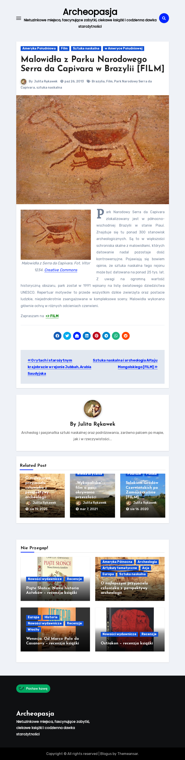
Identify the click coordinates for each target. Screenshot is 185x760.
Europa (108, 574)
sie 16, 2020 (139, 509)
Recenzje (74, 578)
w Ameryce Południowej (123, 48)
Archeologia (147, 561)
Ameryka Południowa (39, 48)
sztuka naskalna (49, 87)
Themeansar (127, 753)
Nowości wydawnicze (45, 578)
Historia (51, 617)
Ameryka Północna (117, 561)
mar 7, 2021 (89, 509)
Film (64, 48)
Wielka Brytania (89, 474)
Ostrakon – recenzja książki (127, 643)
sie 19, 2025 (38, 509)
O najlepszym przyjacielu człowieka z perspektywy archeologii (38, 487)
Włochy (33, 629)
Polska (151, 474)
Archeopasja (90, 12)
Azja (145, 567)
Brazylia (98, 81)
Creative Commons (60, 269)
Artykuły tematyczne (119, 567)
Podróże (134, 474)
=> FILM (52, 316)
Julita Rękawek (46, 81)
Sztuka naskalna (86, 48)
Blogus (106, 753)
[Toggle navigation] (18, 18)
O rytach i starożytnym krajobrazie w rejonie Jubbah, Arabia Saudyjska (59, 367)
